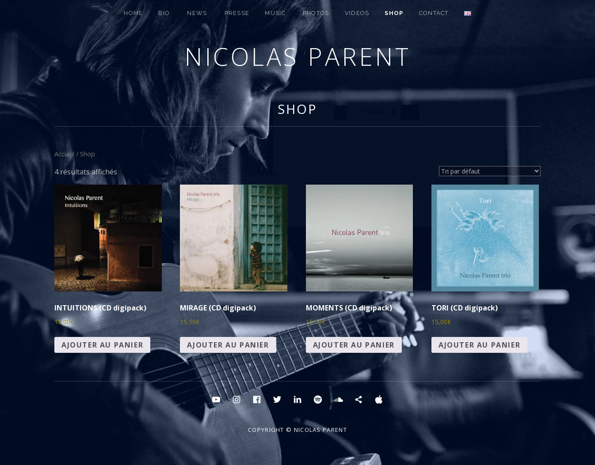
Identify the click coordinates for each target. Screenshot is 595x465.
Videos (357, 13)
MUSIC (275, 13)
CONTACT (434, 13)
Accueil (64, 153)
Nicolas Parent (297, 56)
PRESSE (237, 13)
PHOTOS (316, 13)
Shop (297, 108)
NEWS (197, 13)
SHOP (394, 13)
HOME (133, 13)
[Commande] (490, 171)
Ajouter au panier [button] (102, 345)
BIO (164, 13)
